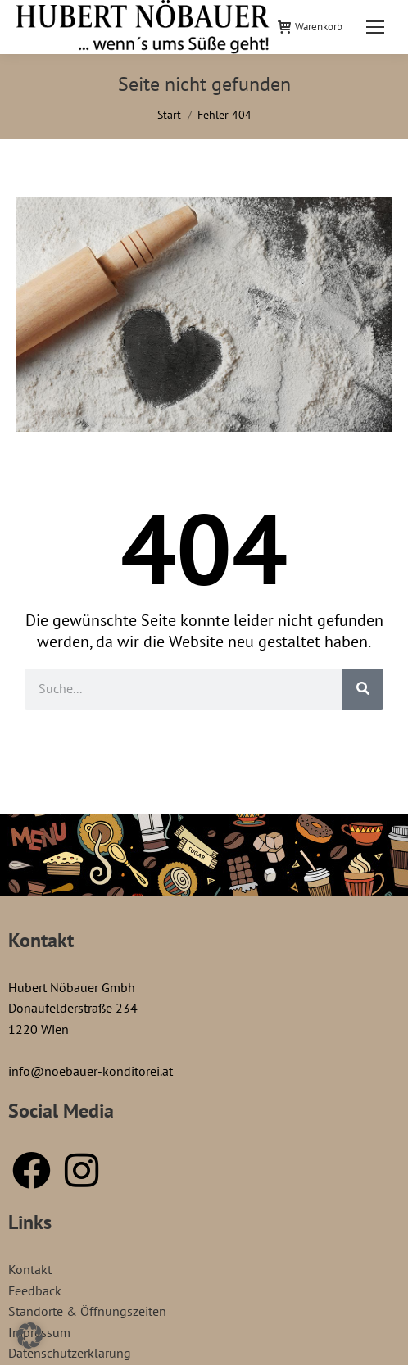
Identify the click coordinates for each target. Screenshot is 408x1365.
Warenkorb (310, 27)
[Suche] (362, 689)
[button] (29, 1335)
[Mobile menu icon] (375, 27)
